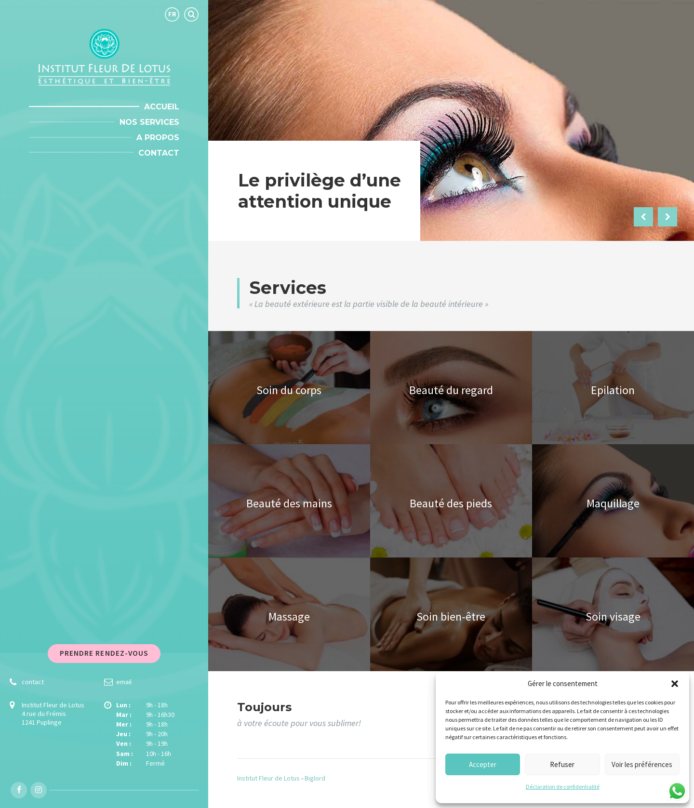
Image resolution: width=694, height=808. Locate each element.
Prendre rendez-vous (104, 653)
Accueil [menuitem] (161, 106)
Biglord (315, 778)
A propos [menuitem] (157, 137)
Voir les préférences (642, 764)
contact (33, 681)
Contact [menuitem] (158, 153)
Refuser (562, 764)
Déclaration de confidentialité (563, 786)
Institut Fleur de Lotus (268, 778)
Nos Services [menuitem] (149, 122)
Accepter (482, 764)
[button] (675, 684)
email (124, 681)
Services (287, 287)
